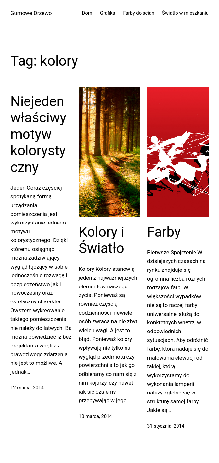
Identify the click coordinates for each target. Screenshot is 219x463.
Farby (164, 232)
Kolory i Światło (101, 240)
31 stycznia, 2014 (165, 426)
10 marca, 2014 (95, 416)
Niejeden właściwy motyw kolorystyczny (38, 134)
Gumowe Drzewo (31, 13)
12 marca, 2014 (27, 388)
